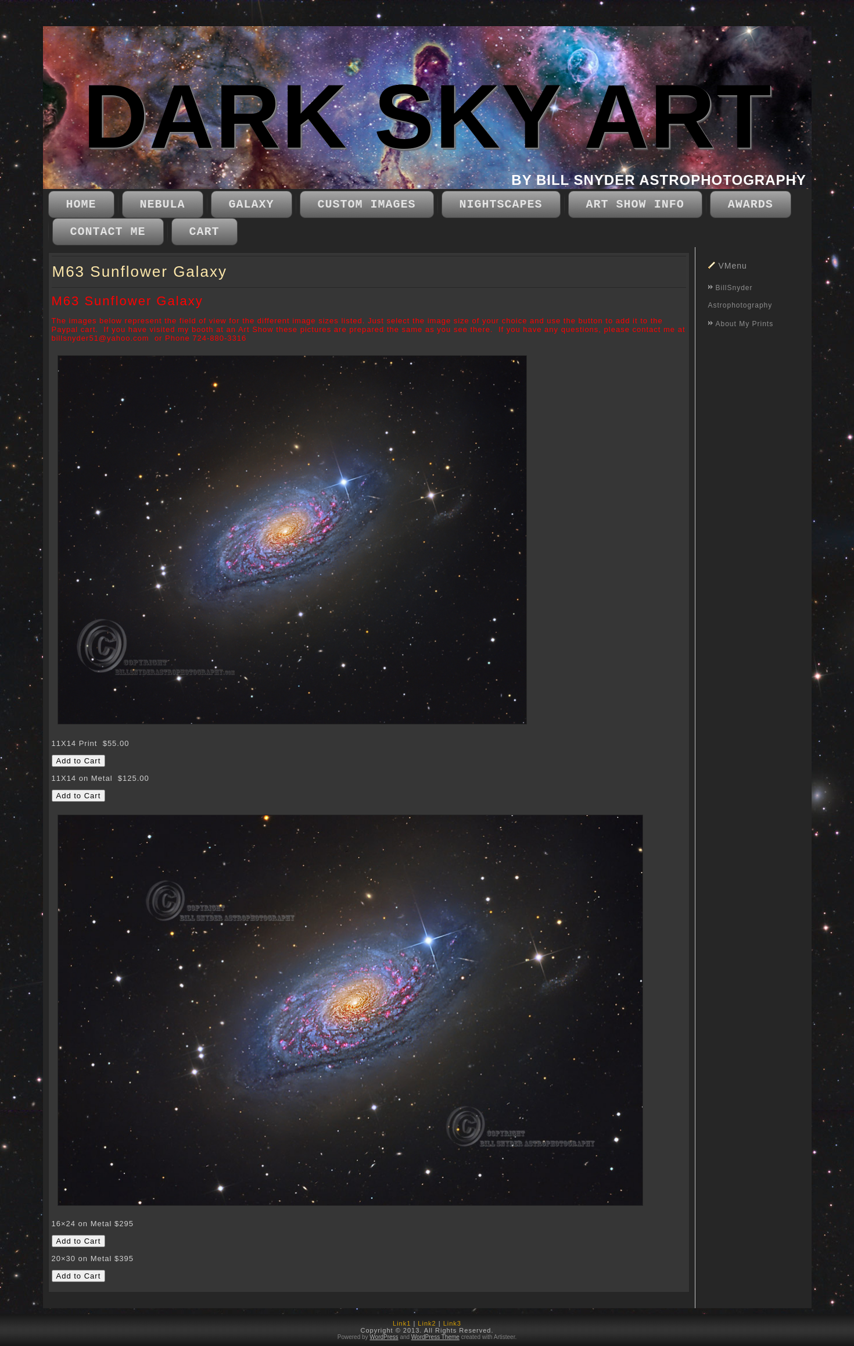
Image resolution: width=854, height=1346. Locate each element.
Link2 (427, 1323)
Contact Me (108, 231)
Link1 (402, 1323)
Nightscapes (501, 204)
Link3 (452, 1323)
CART (204, 231)
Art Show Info (635, 204)
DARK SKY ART (428, 116)
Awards (750, 204)
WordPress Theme (435, 1337)
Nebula (162, 204)
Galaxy (251, 204)
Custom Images (367, 204)
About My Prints (745, 324)
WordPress (383, 1337)
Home (81, 204)
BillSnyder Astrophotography (740, 296)
